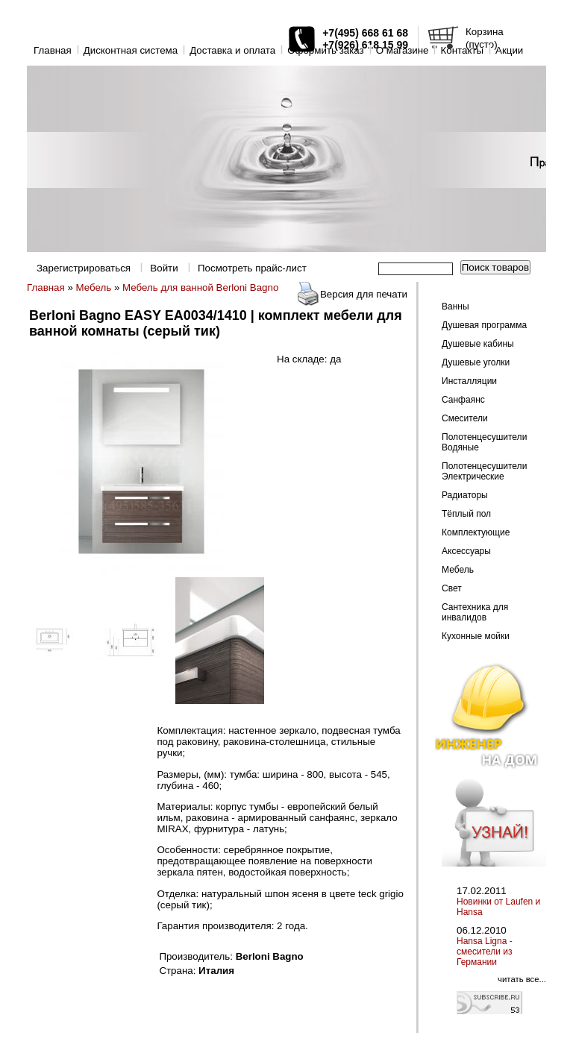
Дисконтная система (131, 50)
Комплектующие (476, 532)
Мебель (94, 287)
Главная (53, 50)
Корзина (485, 31)
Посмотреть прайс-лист (252, 268)
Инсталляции (469, 381)
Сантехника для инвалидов (475, 612)
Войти (164, 268)
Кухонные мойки (476, 636)
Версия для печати (363, 294)
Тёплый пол (466, 514)
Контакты (461, 50)
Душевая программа (484, 325)
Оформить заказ (325, 50)
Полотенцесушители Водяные (484, 442)
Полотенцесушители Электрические (484, 471)
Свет (452, 588)
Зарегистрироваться (84, 268)
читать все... (522, 979)
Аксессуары (466, 551)
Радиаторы (465, 495)
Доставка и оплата (232, 50)
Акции (509, 50)
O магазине (402, 50)
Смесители (465, 418)
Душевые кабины (478, 344)
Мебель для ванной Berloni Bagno (200, 287)
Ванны (455, 306)
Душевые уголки (476, 362)
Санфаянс (463, 399)
